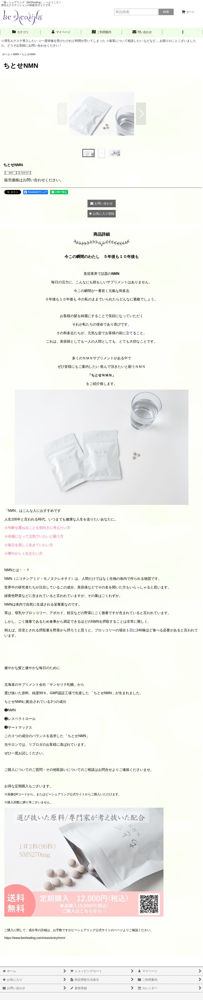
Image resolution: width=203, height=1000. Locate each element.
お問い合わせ (34, 180)
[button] (182, 32)
